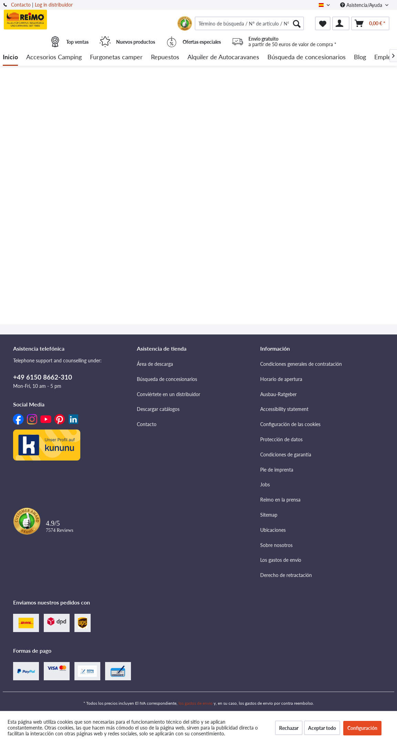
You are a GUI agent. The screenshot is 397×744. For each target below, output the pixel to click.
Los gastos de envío (280, 560)
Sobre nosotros (276, 545)
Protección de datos (281, 439)
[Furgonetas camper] (116, 57)
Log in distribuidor (54, 5)
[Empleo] (384, 57)
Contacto (21, 5)
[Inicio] (10, 57)
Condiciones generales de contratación (301, 364)
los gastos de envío (196, 703)
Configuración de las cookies (290, 424)
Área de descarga (155, 364)
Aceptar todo (322, 728)
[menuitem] (249, 23)
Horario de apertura (281, 379)
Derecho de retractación (286, 575)
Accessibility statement (284, 409)
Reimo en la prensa (280, 500)
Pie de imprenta (276, 470)
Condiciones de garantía (285, 454)
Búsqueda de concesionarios (167, 379)
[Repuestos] (165, 57)
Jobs (265, 484)
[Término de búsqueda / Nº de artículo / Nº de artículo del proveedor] (249, 23)
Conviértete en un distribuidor (168, 394)
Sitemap (268, 515)
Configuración (362, 728)
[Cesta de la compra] (370, 23)
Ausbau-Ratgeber (278, 394)
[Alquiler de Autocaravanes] (223, 57)
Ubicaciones (273, 530)
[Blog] (360, 57)
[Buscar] (296, 23)
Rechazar (288, 728)
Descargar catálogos (158, 409)
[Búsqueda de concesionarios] (306, 57)
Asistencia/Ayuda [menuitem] (362, 5)
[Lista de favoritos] (322, 23)
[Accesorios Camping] (54, 57)
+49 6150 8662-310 (42, 377)
